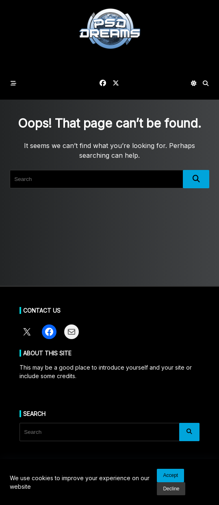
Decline (171, 489)
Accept (170, 475)
